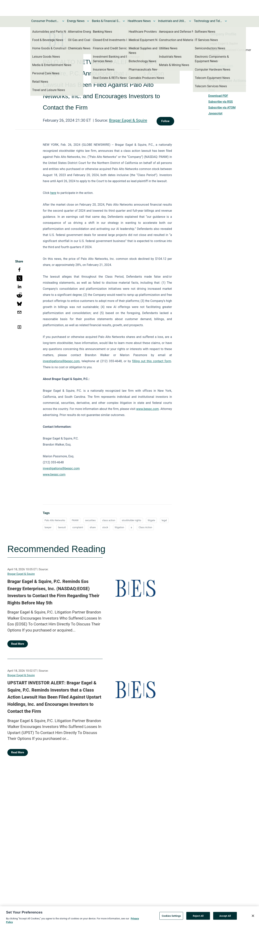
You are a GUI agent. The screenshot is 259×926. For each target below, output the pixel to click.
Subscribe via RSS (220, 101)
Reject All (198, 917)
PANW (75, 520)
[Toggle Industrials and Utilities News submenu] (190, 21)
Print (211, 90)
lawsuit (62, 527)
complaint (77, 527)
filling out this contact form (151, 361)
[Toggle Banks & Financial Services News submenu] (124, 21)
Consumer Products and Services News (45, 21)
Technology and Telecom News (208, 21)
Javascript (215, 113)
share (93, 527)
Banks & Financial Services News (106, 21)
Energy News (75, 21)
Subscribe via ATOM (222, 107)
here (53, 193)
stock (105, 527)
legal (164, 520)
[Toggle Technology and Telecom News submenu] (226, 21)
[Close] (253, 917)
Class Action (145, 527)
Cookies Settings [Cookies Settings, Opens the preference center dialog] (171, 917)
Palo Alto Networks (54, 520)
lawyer (47, 527)
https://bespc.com (220, 65)
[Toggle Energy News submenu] (88, 21)
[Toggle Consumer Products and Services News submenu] (63, 21)
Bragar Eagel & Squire (128, 120)
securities (90, 520)
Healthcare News (139, 21)
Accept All (225, 917)
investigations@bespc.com (61, 361)
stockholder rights (131, 520)
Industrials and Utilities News (172, 21)
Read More (17, 643)
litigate (151, 520)
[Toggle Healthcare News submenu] (154, 21)
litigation (119, 527)
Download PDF (218, 96)
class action (108, 520)
